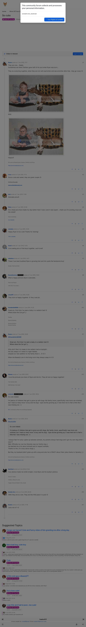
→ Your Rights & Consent (54, 19)
